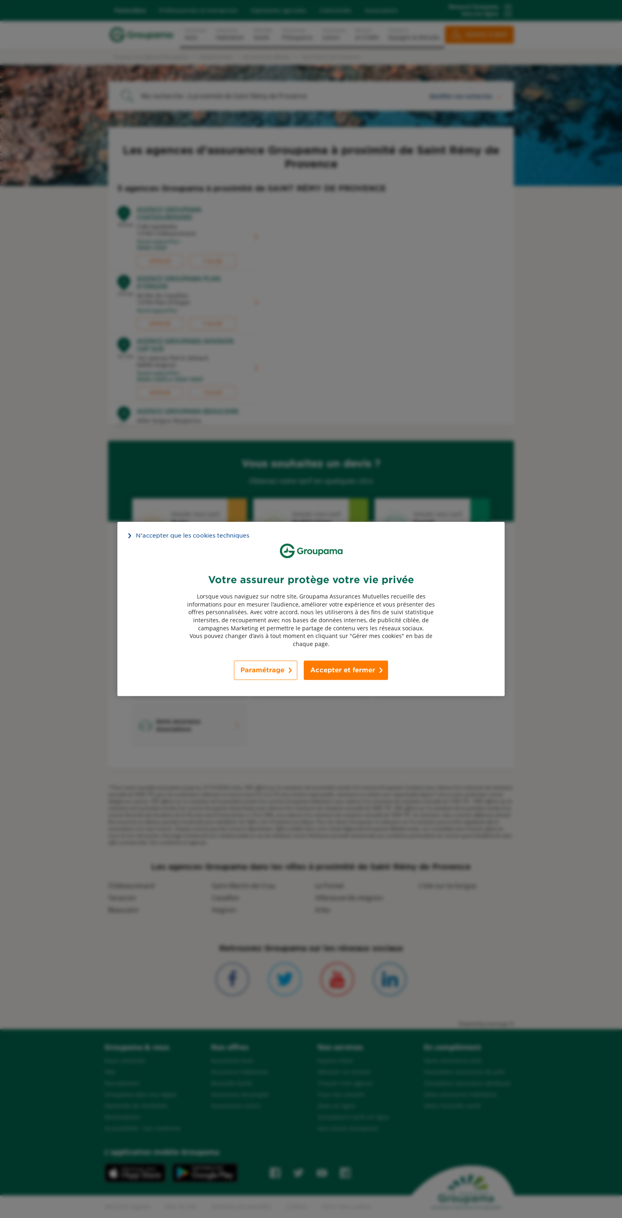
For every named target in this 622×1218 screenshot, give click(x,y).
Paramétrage (262, 670)
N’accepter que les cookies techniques (192, 535)
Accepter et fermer (342, 670)
